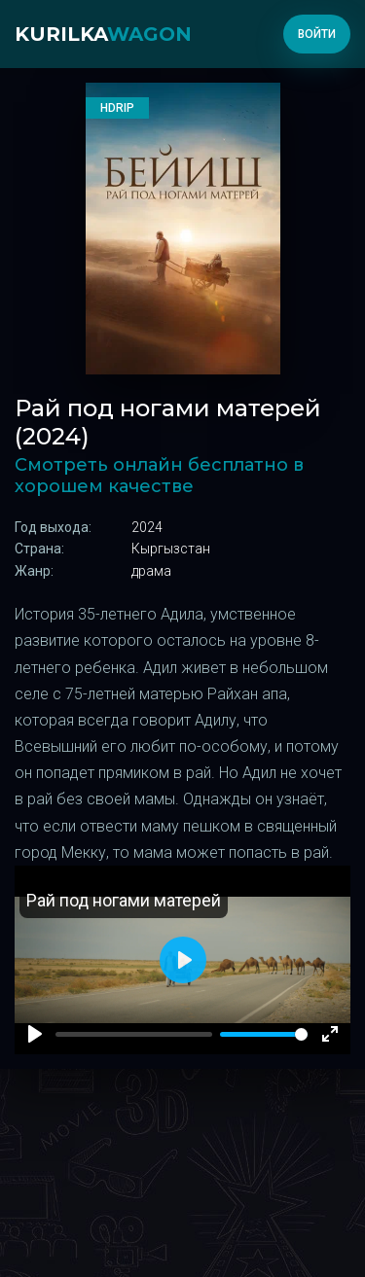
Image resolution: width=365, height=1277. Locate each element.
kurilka (103, 34)
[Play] (35, 1033)
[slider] (264, 1034)
